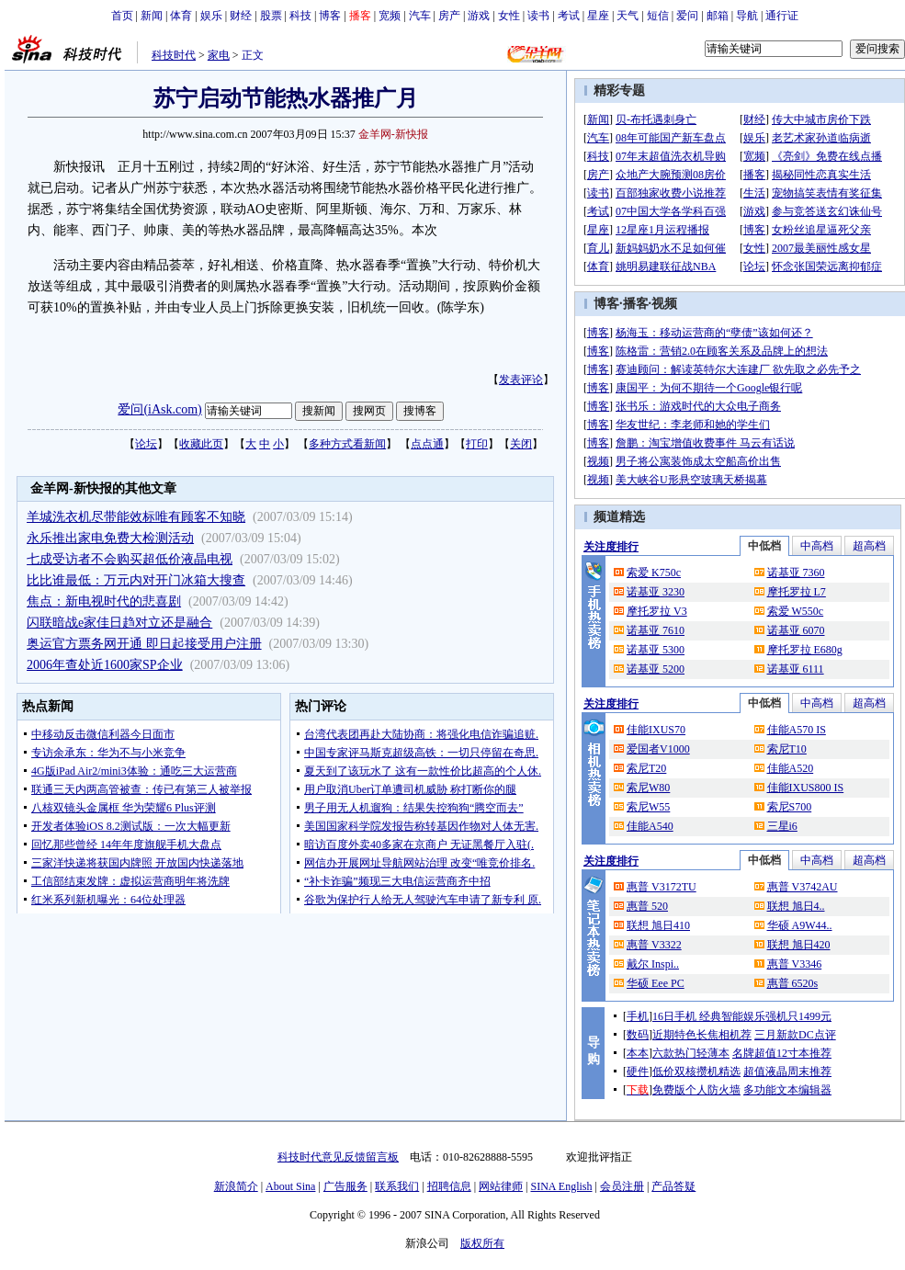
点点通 (427, 443)
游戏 (479, 15)
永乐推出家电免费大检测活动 (110, 538)
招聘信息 (449, 1186)
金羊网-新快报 (393, 134)
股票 (271, 15)
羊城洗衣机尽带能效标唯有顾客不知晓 (136, 517)
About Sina (290, 1186)
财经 (241, 15)
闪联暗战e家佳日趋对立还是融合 (119, 622)
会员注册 (622, 1186)
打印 (477, 443)
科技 (300, 15)
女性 (509, 15)
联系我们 (397, 1186)
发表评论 (521, 379)
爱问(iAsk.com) (159, 409)
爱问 (687, 15)
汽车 (420, 15)
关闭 (521, 443)
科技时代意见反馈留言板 (338, 1157)
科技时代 (174, 55)
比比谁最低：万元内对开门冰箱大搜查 (136, 580)
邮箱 (718, 15)
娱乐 (211, 15)
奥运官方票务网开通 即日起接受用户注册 (144, 644)
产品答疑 (673, 1186)
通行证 (781, 15)
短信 (658, 15)
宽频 (390, 15)
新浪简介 (236, 1186)
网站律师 (501, 1186)
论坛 (146, 443)
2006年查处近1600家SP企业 (105, 665)
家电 (219, 55)
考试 (569, 15)
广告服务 (345, 1186)
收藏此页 (201, 443)
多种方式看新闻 (347, 443)
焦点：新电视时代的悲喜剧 (104, 601)
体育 (181, 15)
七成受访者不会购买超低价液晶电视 (129, 559)
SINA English (561, 1186)
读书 (538, 15)
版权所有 (482, 1243)
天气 (628, 15)
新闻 (152, 15)
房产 (449, 15)
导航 (747, 15)
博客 (330, 15)
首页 (122, 15)
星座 (598, 15)
